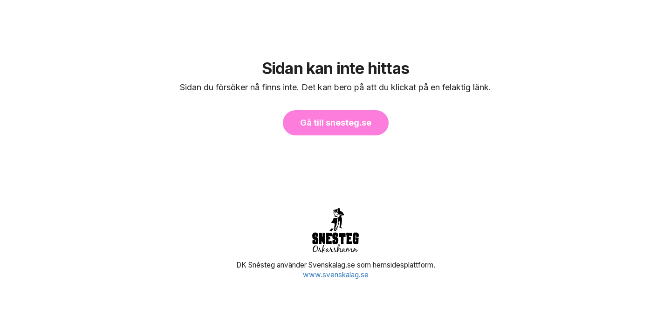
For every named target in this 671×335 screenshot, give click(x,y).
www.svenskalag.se (336, 274)
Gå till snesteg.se (335, 122)
